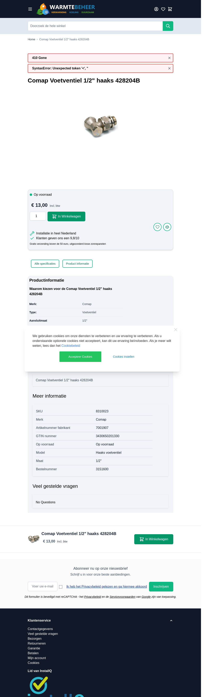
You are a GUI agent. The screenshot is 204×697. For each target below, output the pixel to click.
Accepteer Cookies (80, 356)
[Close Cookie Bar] (175, 329)
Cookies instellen (123, 356)
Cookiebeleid (70, 345)
